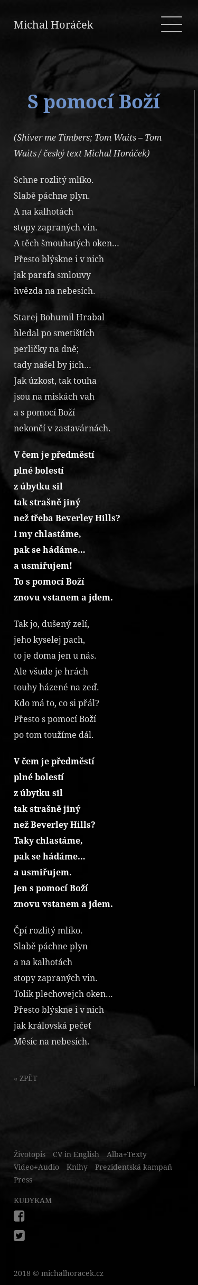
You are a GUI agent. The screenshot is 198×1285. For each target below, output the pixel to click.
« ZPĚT (25, 1078)
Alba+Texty (127, 1154)
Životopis (29, 1154)
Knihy (77, 1167)
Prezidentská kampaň (133, 1167)
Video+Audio (36, 1167)
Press (23, 1180)
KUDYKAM (33, 1200)
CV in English (76, 1154)
